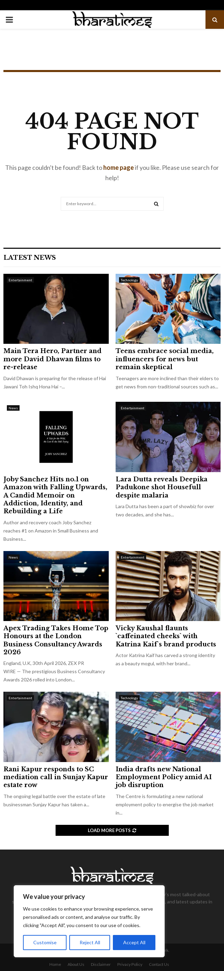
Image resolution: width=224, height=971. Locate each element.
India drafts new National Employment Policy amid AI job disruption (164, 777)
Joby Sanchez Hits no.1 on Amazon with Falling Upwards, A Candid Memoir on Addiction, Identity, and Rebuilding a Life (55, 495)
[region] (89, 921)
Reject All (90, 942)
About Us (76, 964)
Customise (45, 942)
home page (118, 167)
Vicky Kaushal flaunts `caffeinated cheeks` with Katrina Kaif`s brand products (166, 636)
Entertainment (20, 280)
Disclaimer (101, 964)
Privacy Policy (129, 964)
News (13, 408)
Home (55, 964)
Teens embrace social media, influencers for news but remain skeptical (165, 359)
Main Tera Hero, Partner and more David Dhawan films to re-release (52, 359)
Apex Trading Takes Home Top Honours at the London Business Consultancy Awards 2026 (55, 640)
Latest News (29, 257)
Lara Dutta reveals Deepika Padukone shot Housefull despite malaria (162, 487)
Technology (129, 280)
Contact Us (159, 964)
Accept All (134, 942)
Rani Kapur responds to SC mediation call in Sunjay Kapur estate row (55, 777)
